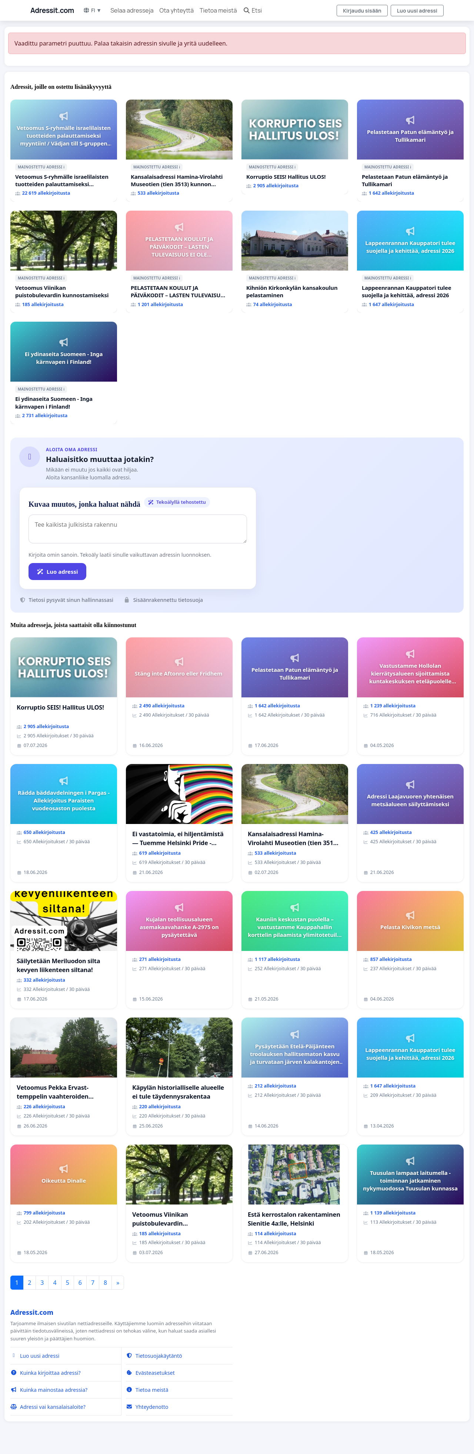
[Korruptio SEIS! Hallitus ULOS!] (294, 147)
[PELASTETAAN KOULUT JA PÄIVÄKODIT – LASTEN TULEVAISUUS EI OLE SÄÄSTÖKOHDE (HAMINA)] (179, 262)
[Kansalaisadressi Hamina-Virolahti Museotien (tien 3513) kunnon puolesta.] (179, 151)
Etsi (252, 10)
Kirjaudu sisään (362, 10)
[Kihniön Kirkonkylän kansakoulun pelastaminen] (294, 262)
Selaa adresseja (131, 10)
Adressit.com (52, 10)
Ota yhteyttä (177, 10)
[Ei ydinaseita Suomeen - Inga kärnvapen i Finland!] (63, 373)
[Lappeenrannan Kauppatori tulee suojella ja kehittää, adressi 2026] (410, 262)
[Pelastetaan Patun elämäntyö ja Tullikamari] (410, 151)
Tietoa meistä (218, 10)
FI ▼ (92, 10)
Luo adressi (57, 571)
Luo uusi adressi (417, 10)
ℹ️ (63, 167)
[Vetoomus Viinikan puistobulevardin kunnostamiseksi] (63, 262)
